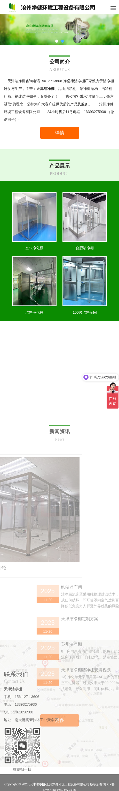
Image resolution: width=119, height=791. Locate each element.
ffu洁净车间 (93, 648)
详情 (59, 132)
